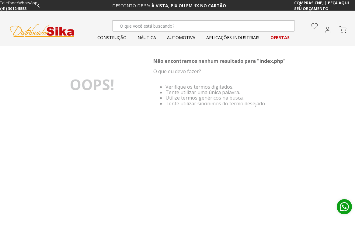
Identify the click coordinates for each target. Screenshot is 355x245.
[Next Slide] (300, 6)
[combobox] (203, 26)
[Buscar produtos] (283, 26)
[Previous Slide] (38, 6)
